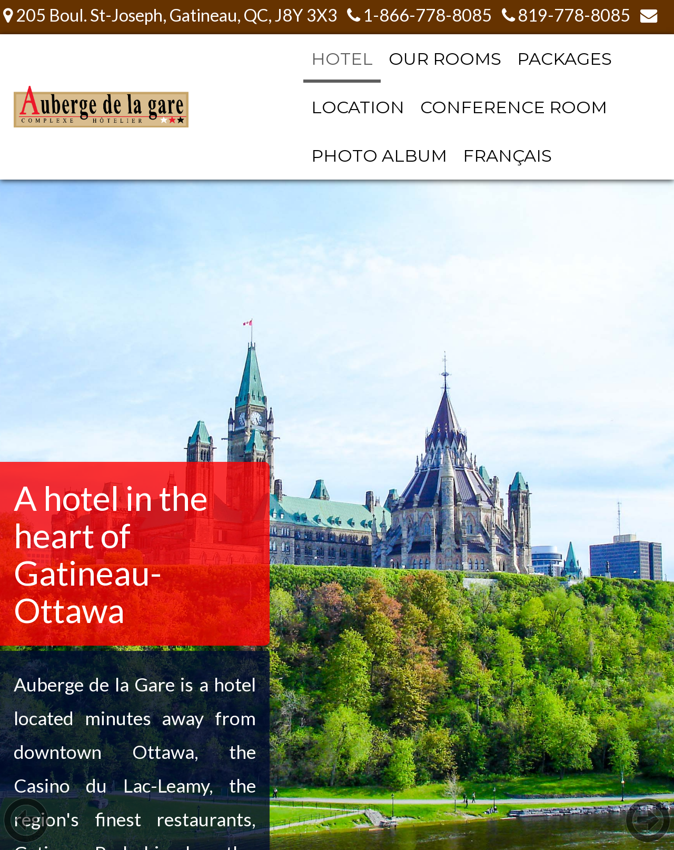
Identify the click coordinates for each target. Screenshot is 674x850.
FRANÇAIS (507, 155)
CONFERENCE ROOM (513, 107)
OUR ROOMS (445, 58)
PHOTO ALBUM (379, 155)
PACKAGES (564, 58)
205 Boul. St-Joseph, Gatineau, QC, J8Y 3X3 (170, 15)
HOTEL (342, 58)
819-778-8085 (566, 15)
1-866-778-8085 (419, 15)
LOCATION (357, 107)
